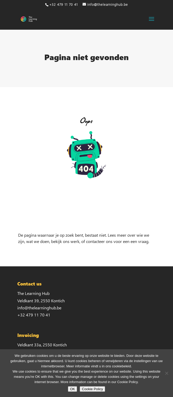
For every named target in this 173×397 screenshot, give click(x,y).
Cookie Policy (92, 389)
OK (72, 389)
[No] (166, 373)
